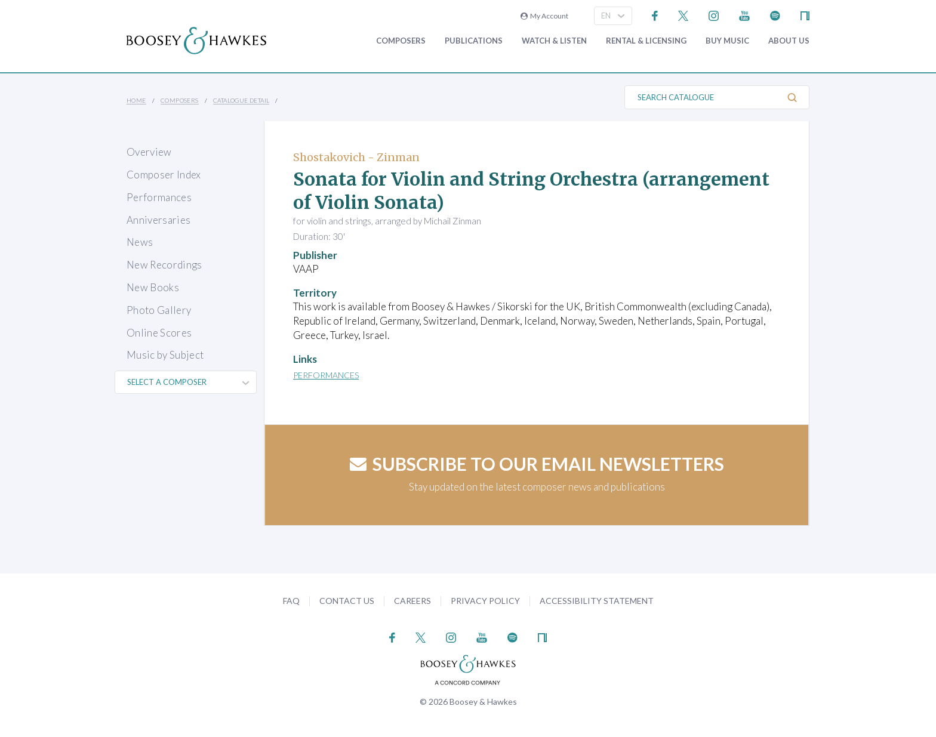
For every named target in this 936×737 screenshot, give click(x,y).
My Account (544, 15)
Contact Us (346, 601)
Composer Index (164, 174)
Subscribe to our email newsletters (537, 463)
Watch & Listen (554, 40)
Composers (401, 40)
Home (136, 100)
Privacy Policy (485, 601)
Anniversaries (158, 220)
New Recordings (164, 264)
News (140, 242)
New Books (153, 287)
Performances (159, 197)
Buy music (727, 40)
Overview (149, 152)
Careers (412, 601)
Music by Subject (165, 355)
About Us (788, 40)
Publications (474, 40)
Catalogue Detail (241, 100)
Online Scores (159, 332)
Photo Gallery (159, 310)
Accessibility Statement (597, 601)
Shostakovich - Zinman (356, 157)
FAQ (291, 601)
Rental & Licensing (646, 40)
